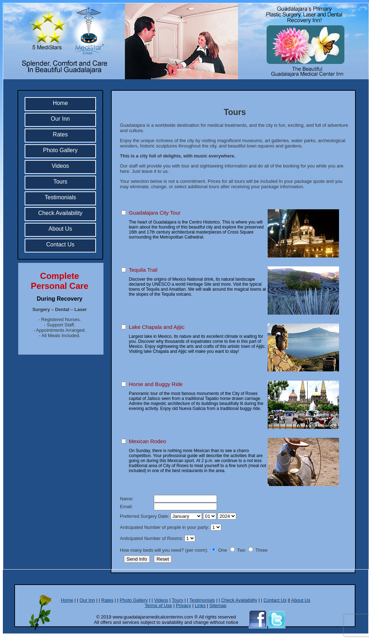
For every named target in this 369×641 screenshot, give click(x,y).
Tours (60, 182)
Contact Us (60, 244)
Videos (60, 166)
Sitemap (218, 605)
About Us (60, 229)
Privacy (183, 605)
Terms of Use (158, 605)
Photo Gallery (60, 150)
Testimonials (60, 197)
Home (60, 103)
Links (200, 605)
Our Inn (60, 119)
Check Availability (60, 213)
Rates (60, 134)
